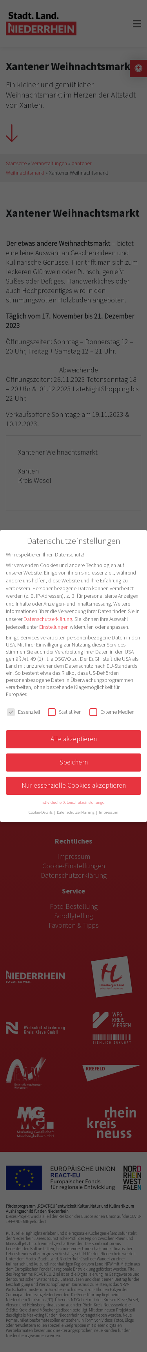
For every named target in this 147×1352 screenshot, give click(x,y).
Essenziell (23, 711)
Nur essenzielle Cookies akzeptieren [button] (74, 785)
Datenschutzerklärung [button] (76, 812)
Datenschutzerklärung (48, 619)
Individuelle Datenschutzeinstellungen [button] (73, 802)
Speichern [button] (74, 762)
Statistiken (65, 711)
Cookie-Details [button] (41, 812)
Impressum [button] (108, 812)
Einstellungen (54, 626)
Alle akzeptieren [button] (74, 739)
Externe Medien (111, 711)
